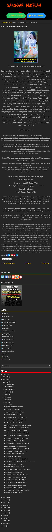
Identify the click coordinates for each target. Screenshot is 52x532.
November (8, 386)
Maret (7, 399)
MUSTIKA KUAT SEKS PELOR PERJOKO (17, 469)
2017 (4, 510)
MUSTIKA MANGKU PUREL (13, 493)
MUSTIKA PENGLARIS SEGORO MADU (16, 490)
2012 (4, 523)
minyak (4, 328)
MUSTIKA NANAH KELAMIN (13, 472)
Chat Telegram (36, 16)
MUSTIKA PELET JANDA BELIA (14, 467)
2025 (5, 377)
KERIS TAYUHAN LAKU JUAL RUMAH (16, 433)
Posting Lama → (46, 263)
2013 (4, 521)
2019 (4, 505)
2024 (5, 379)
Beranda (4, 22)
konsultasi (5, 325)
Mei (6, 394)
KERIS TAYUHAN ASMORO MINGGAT (16, 430)
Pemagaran (6, 336)
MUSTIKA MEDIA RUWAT (12, 415)
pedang (4, 334)
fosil (3, 313)
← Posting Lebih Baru (8, 263)
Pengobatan (6, 345)
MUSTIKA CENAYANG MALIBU (14, 441)
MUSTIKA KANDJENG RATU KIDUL (16, 438)
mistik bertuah (7, 331)
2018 (4, 507)
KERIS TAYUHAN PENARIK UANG (15, 446)
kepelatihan (6, 316)
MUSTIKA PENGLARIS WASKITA (14, 420)
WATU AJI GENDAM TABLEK (13, 422)
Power (4, 348)
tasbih (4, 357)
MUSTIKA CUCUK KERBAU (13, 409)
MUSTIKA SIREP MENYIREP (13, 407)
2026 (5, 374)
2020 (5, 502)
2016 (4, 513)
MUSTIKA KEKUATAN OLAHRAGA (15, 417)
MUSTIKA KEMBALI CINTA (13, 487)
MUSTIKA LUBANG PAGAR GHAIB (15, 480)
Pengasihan (6, 339)
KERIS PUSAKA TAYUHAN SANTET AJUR (17, 425)
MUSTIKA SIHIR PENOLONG (13, 464)
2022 (5, 497)
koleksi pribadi (7, 322)
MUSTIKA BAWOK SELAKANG (14, 454)
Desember (8, 384)
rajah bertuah (6, 351)
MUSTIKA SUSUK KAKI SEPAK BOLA (16, 474)
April (6, 397)
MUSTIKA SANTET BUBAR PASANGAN (16, 443)
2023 (5, 382)
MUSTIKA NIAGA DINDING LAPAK (15, 482)
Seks (3, 354)
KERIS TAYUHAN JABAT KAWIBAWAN (16, 435)
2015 (4, 515)
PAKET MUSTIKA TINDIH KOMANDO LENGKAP (19, 461)
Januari (7, 405)
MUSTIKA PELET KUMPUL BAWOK (15, 477)
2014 (4, 518)
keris (10, 22)
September (8, 389)
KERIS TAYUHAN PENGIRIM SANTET (14, 26)
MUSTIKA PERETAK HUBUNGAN (15, 485)
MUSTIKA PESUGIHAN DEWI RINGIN (16, 448)
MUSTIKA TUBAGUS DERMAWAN (15, 451)
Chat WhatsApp (16, 16)
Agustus (7, 392)
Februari (8, 402)
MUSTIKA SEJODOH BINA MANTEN (16, 459)
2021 (4, 500)
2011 (4, 526)
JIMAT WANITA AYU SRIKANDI (14, 412)
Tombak (4, 360)
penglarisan (6, 342)
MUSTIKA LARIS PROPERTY (13, 456)
